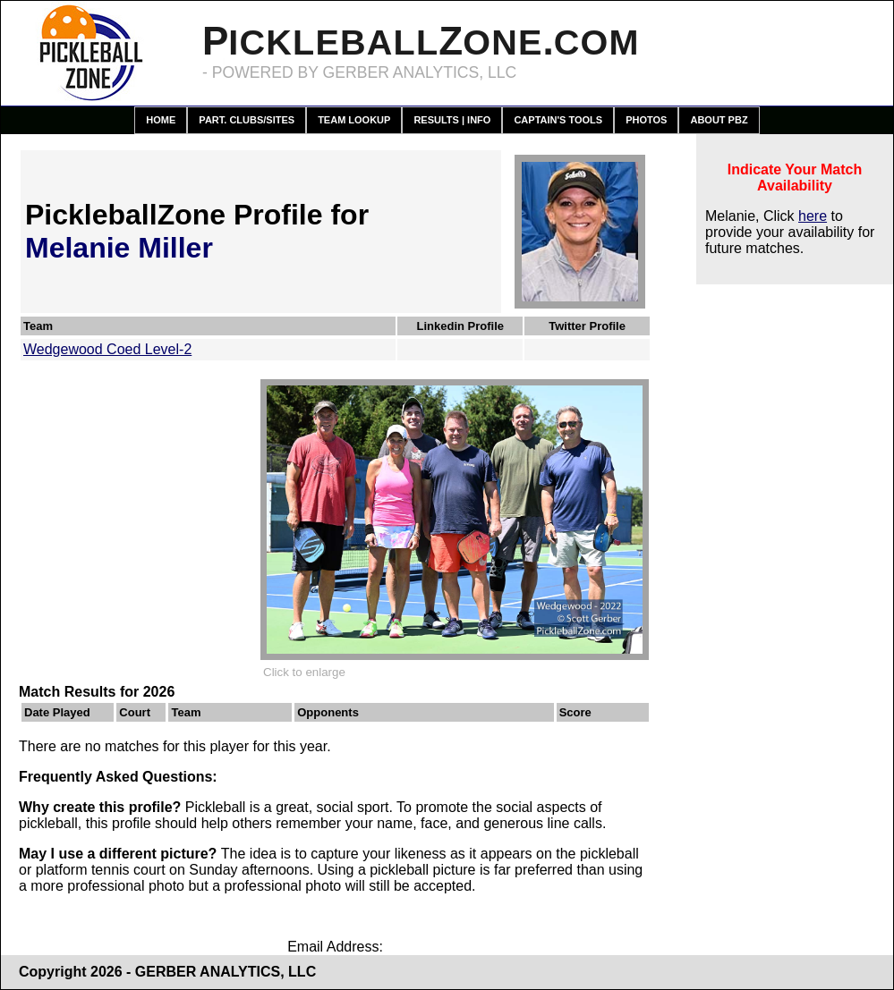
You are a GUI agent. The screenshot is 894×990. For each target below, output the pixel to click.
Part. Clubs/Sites (246, 119)
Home (160, 119)
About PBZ (718, 119)
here (812, 216)
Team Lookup (354, 119)
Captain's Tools (558, 119)
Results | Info (451, 119)
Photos (646, 119)
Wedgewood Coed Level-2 (107, 349)
